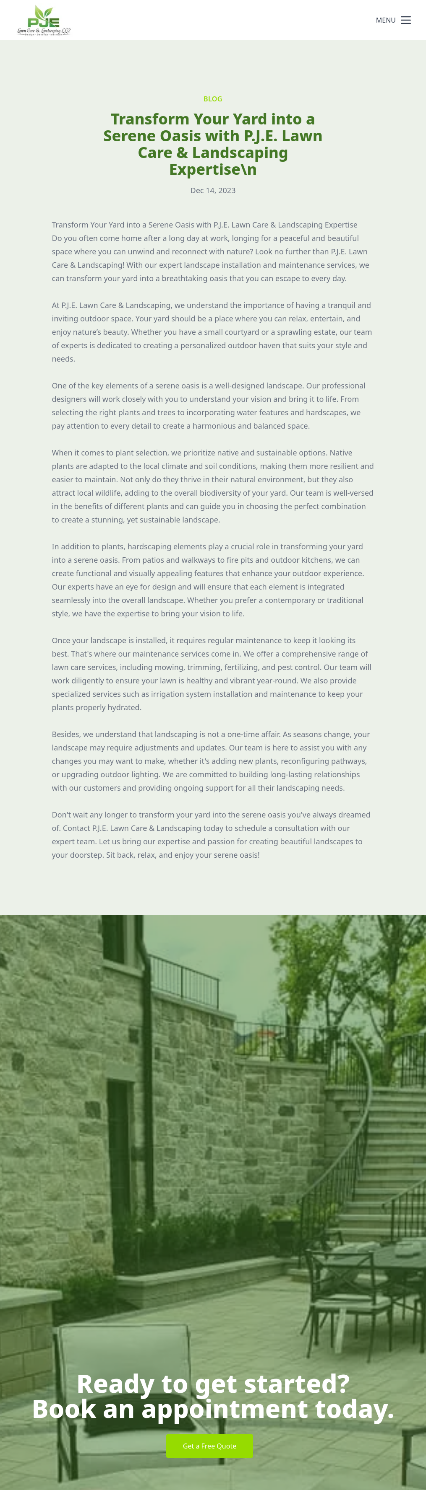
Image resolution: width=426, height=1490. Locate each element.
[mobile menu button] (406, 20)
